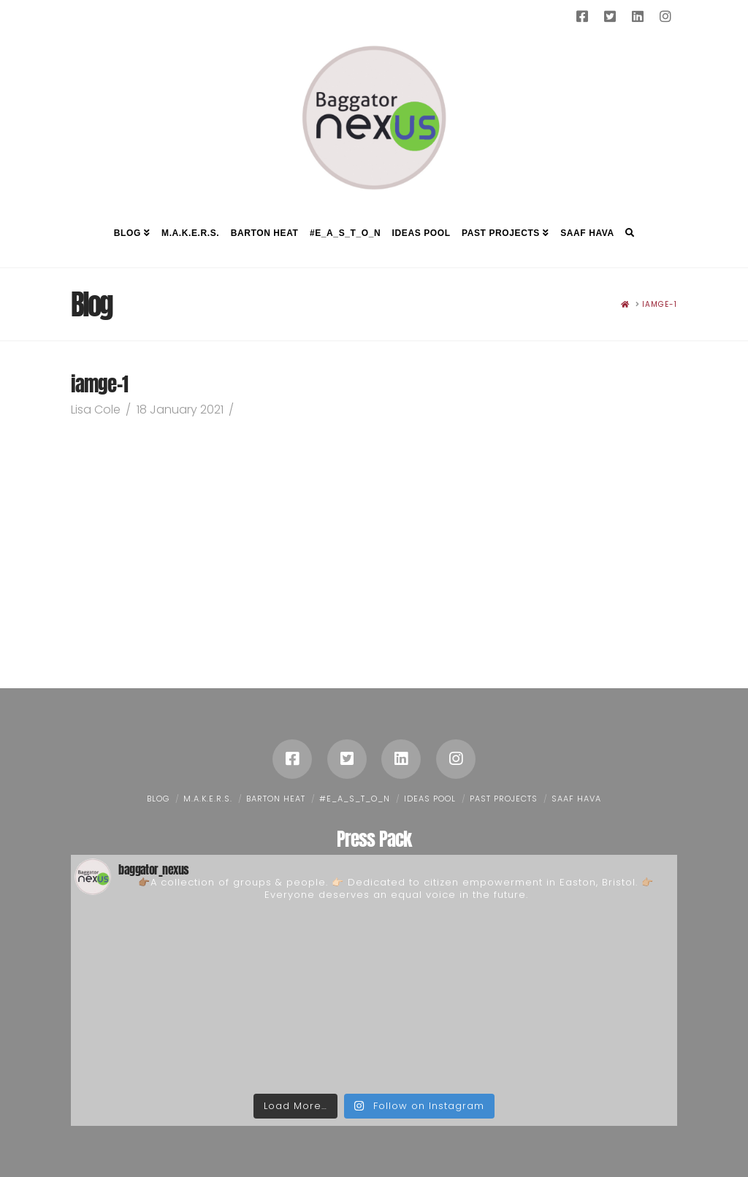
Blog (158, 798)
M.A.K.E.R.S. (207, 798)
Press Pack (374, 839)
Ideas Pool (430, 798)
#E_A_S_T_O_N (354, 798)
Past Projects (504, 798)
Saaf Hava (576, 798)
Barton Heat (275, 798)
